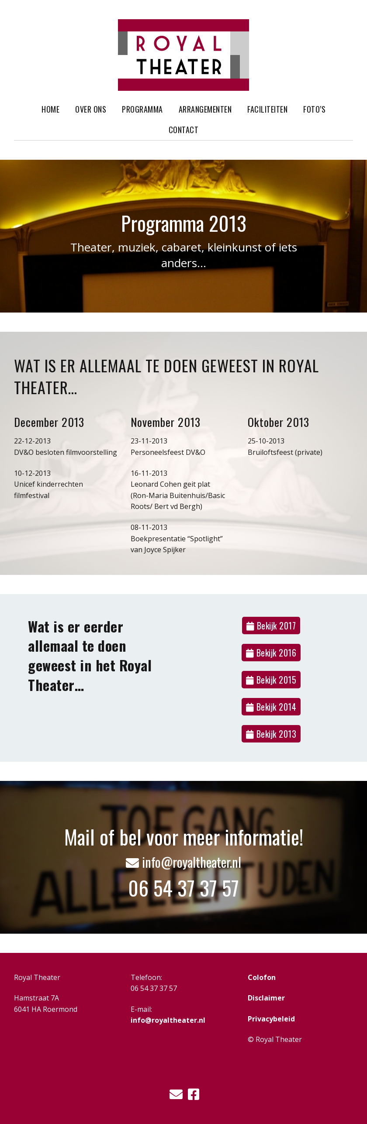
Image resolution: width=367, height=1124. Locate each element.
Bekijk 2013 (271, 733)
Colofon (262, 977)
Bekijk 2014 (271, 706)
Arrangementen (205, 109)
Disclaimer (266, 998)
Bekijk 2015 (271, 679)
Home (50, 109)
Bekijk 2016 (271, 652)
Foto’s (314, 109)
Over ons (90, 109)
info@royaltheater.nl (183, 861)
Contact (184, 129)
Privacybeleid (271, 1019)
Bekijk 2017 (271, 625)
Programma (142, 109)
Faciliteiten (267, 109)
